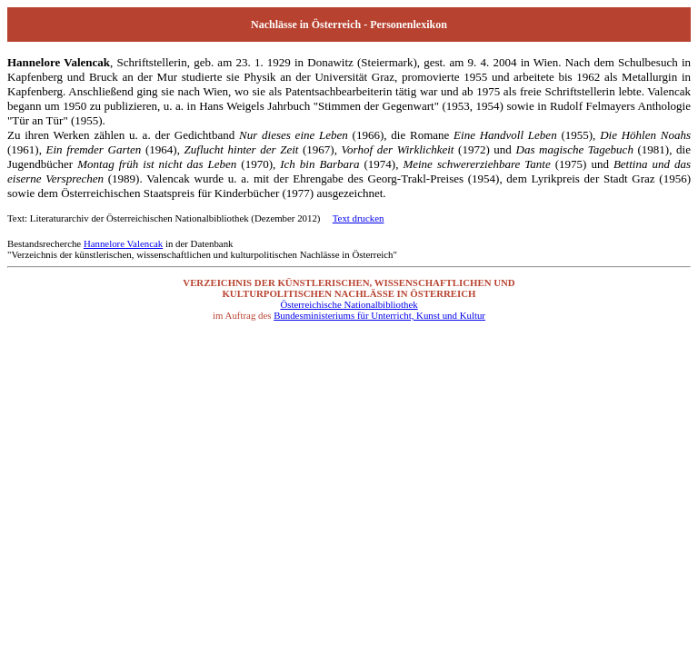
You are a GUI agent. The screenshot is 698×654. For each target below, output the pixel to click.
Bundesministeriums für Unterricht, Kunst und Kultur (379, 315)
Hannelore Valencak (123, 243)
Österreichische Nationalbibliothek (348, 304)
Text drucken (358, 218)
